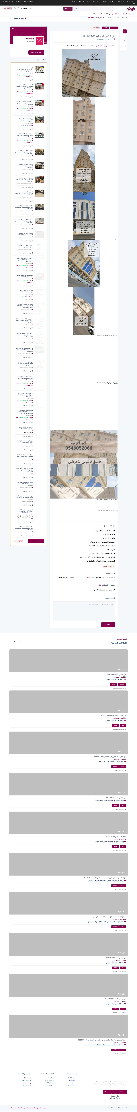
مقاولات (109, 17)
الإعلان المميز (120, 1)
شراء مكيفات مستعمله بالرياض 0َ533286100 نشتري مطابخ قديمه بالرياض (25, 408)
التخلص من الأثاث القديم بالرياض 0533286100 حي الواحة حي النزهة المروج (24, 86)
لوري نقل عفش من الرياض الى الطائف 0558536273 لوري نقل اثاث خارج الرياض (24, 360)
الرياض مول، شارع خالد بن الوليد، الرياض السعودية (25, 511)
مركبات (50, 1078)
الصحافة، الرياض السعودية (27, 309)
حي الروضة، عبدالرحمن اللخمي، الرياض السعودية (24, 350)
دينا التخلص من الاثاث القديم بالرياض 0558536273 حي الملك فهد (25, 452)
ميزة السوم (112, 1)
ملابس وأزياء (48, 1081)
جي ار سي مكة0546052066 (116, 675)
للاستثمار (114, 27)
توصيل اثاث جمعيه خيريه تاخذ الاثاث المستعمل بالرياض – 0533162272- (25, 120)
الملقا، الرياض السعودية (27, 497)
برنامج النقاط (103, 1)
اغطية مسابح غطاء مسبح (116, 837)
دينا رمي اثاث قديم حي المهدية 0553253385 (110, 757)
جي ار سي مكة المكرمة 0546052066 (113, 716)
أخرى (50, 1086)
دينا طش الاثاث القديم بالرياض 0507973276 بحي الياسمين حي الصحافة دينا (24, 103)
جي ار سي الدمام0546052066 (115, 999)
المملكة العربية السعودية (106, 40)
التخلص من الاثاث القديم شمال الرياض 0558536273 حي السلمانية (24, 466)
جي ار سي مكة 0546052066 (116, 958)
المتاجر (102, 14)
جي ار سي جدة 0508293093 (116, 798)
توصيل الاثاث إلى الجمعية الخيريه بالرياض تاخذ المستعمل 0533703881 (24, 221)
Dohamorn (30, 38)
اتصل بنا (73, 1083)
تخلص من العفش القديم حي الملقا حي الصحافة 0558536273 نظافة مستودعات (24, 305)
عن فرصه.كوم (129, 1)
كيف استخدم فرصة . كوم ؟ (91, 1)
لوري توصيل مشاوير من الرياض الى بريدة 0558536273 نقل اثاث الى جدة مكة (24, 347)
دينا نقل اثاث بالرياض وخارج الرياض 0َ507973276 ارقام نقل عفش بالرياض (25, 135)
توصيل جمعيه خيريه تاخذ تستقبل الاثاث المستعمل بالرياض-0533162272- (26, 507)
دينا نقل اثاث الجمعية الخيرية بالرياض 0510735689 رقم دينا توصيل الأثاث (25, 259)
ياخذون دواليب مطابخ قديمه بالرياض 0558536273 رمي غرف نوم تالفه (25, 480)
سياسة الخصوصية (17, 1)
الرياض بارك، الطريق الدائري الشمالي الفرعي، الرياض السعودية (25, 156)
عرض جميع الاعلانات (36, 52)
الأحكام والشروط (28, 1)
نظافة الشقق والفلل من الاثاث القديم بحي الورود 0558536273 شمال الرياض (24, 333)
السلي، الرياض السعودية (27, 442)
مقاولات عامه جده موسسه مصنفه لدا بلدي (109, 917)
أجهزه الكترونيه (48, 1083)
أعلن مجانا (93, 28)
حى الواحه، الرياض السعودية (27, 90)
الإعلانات (118, 14)
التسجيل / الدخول (128, 14)
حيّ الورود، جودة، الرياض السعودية (25, 336)
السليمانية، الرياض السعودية (26, 364)
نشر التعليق (108, 625)
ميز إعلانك (20, 537)
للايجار (122, 767)
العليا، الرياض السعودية (27, 469)
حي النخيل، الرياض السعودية (26, 322)
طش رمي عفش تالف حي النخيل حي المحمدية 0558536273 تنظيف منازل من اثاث (24, 319)
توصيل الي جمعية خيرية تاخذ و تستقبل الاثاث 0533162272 (105, 878)
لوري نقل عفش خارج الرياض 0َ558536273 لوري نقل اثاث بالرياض (25, 439)
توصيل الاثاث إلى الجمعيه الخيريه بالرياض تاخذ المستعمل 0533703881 (24, 152)
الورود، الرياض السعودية (27, 456)
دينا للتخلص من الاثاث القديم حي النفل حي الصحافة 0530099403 (102, 1041)
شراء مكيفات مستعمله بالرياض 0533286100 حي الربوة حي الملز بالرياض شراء (25, 70)
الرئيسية (124, 17)
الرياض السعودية (29, 73)
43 (33, 40)
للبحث (122, 927)
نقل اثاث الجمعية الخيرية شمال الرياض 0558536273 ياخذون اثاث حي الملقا (24, 494)
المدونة (95, 14)
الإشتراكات (110, 14)
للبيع (123, 725)
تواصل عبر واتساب (69, 1086)
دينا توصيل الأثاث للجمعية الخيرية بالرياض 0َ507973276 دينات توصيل (25, 374)
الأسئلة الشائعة (6, 1)
